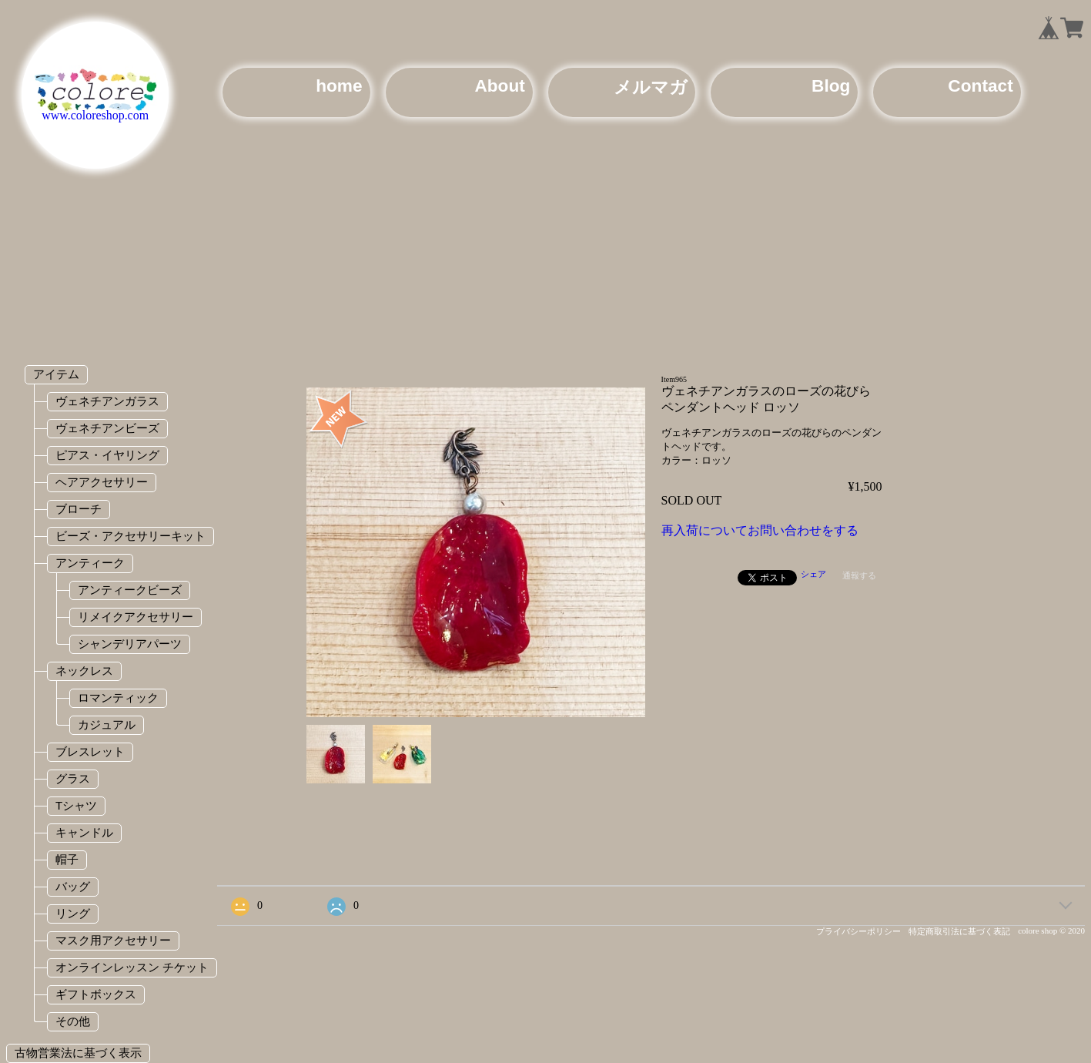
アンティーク (90, 562)
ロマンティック (118, 697)
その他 (72, 1021)
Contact (980, 85)
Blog (831, 85)
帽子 (67, 859)
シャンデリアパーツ (130, 643)
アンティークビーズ (130, 589)
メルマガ (651, 87)
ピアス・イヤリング (107, 454)
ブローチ (78, 508)
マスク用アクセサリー (113, 940)
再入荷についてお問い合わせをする (759, 530)
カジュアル (107, 724)
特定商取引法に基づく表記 (959, 931)
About (499, 85)
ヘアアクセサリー (101, 481)
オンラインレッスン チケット (132, 967)
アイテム (56, 374)
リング (72, 913)
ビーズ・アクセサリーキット (130, 535)
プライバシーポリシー (858, 931)
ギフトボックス (95, 994)
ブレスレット (90, 751)
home (339, 85)
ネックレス (84, 670)
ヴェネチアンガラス (107, 400)
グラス (72, 778)
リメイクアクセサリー (135, 616)
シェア (813, 573)
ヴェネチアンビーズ (107, 427)
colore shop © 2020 (1051, 930)
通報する (859, 575)
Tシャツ (76, 805)
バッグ (72, 886)
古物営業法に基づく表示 (78, 1052)
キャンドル (84, 832)
